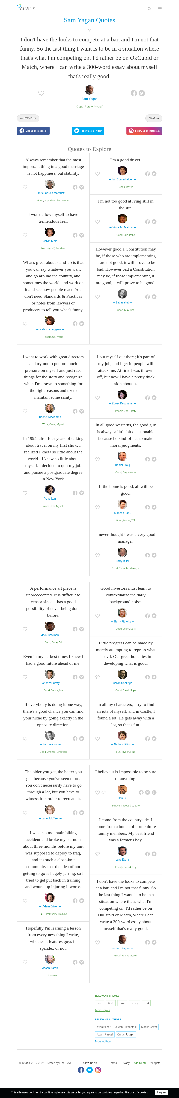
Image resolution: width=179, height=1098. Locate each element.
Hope (133, 695)
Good (79, 107)
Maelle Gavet (149, 1031)
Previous (30, 119)
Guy (125, 477)
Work (45, 429)
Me (61, 695)
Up (53, 341)
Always (132, 477)
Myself (98, 107)
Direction (62, 756)
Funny (89, 107)
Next (152, 119)
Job (53, 510)
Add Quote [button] (140, 1067)
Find (132, 756)
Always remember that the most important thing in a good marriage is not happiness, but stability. (53, 171)
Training (62, 918)
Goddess (61, 253)
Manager (135, 573)
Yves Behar (104, 1031)
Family (119, 871)
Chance (51, 756)
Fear (43, 253)
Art (60, 647)
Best (99, 1008)
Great (52, 429)
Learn (126, 633)
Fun (118, 756)
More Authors (103, 1046)
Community (50, 918)
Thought (124, 573)
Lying (132, 239)
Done (55, 647)
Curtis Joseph (125, 1039)
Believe (116, 810)
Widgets (155, 1067)
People (47, 341)
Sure (137, 810)
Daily (133, 633)
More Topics (102, 1015)
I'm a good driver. (125, 164)
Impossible (127, 810)
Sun (126, 239)
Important (50, 205)
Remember (63, 205)
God (146, 1008)
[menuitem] (113, 1068)
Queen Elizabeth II (126, 1031)
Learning (53, 980)
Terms (113, 1067)
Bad (132, 314)
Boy (134, 871)
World (60, 341)
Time (122, 1008)
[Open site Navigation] (159, 8)
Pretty (133, 415)
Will (133, 525)
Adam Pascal (105, 1039)
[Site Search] (149, 8)
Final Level (65, 1067)
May (126, 314)
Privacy (125, 1067)
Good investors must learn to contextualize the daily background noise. (125, 600)
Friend (127, 871)
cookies (33, 1092)
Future (54, 695)
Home (126, 525)
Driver (129, 191)
